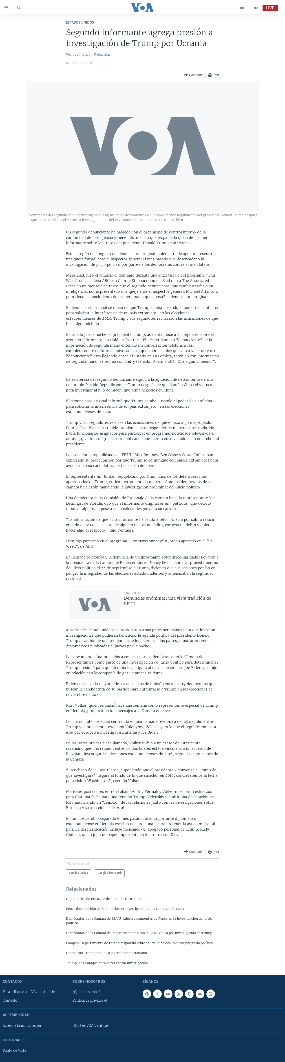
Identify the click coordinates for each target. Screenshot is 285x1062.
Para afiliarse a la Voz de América (29, 992)
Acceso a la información (22, 1026)
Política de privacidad (90, 1000)
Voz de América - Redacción (88, 55)
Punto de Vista (14, 1051)
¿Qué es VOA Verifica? (90, 1026)
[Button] (193, 75)
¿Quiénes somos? (86, 992)
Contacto (10, 1000)
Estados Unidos (80, 22)
